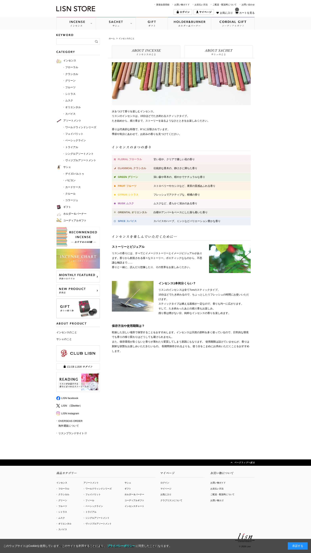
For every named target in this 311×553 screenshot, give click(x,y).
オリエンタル (64, 523)
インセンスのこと (66, 332)
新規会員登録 (162, 4)
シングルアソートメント (97, 518)
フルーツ (62, 506)
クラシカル (63, 494)
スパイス (62, 529)
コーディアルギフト (134, 500)
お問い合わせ (248, 4)
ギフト (128, 488)
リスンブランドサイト (71, 433)
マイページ (165, 488)
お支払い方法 (201, 4)
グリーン (62, 500)
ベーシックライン (94, 506)
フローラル (63, 488)
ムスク (61, 518)
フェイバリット (93, 494)
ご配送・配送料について (225, 4)
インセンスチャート (134, 506)
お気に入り (226, 12)
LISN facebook (69, 398)
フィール (89, 500)
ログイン (164, 482)
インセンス (61, 482)
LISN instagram (70, 413)
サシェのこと (64, 339)
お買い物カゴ (217, 500)
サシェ (128, 482)
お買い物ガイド (182, 4)
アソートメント (91, 482)
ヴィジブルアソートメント (98, 523)
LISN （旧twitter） (71, 405)
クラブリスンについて (171, 500)
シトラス (62, 512)
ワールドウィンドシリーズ (98, 488)
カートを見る (247, 12)
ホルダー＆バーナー (134, 494)
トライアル (90, 512)
